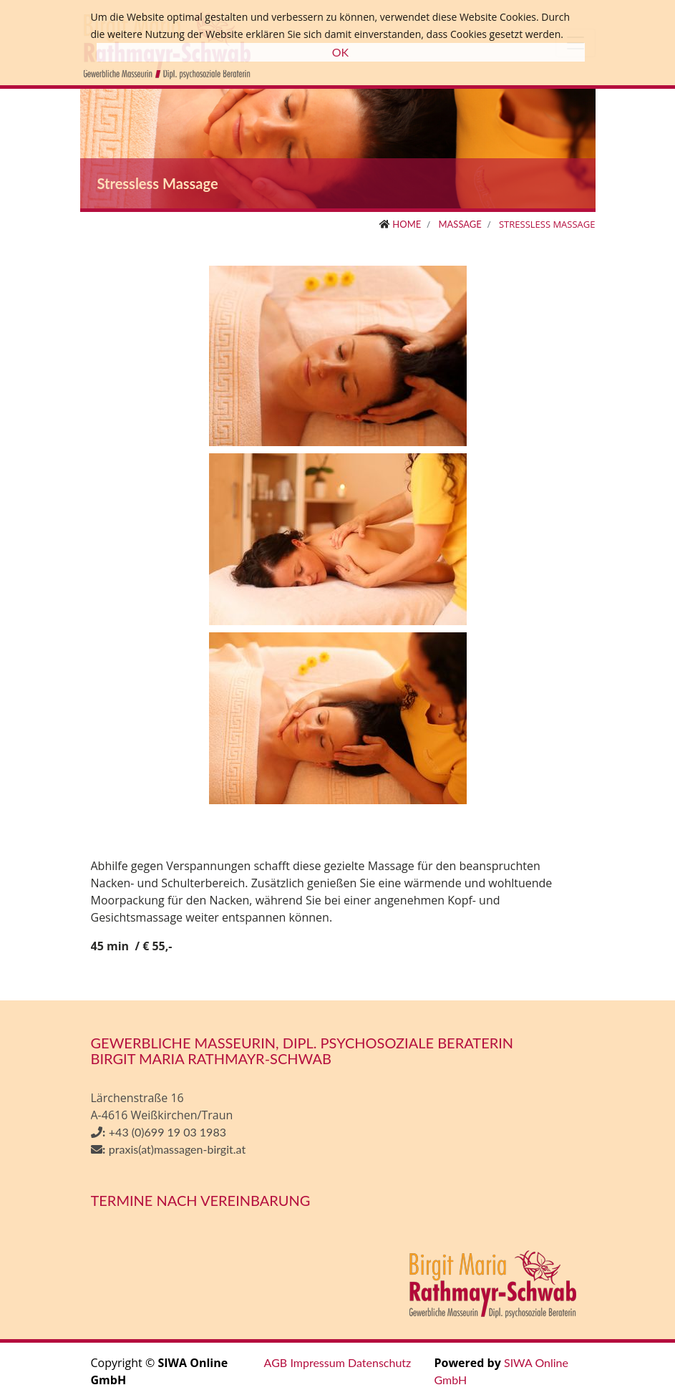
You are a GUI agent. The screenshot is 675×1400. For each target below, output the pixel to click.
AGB (276, 1362)
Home (406, 224)
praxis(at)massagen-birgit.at (177, 1149)
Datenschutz (379, 1362)
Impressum (317, 1362)
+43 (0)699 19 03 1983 (167, 1132)
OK (340, 52)
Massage (459, 224)
